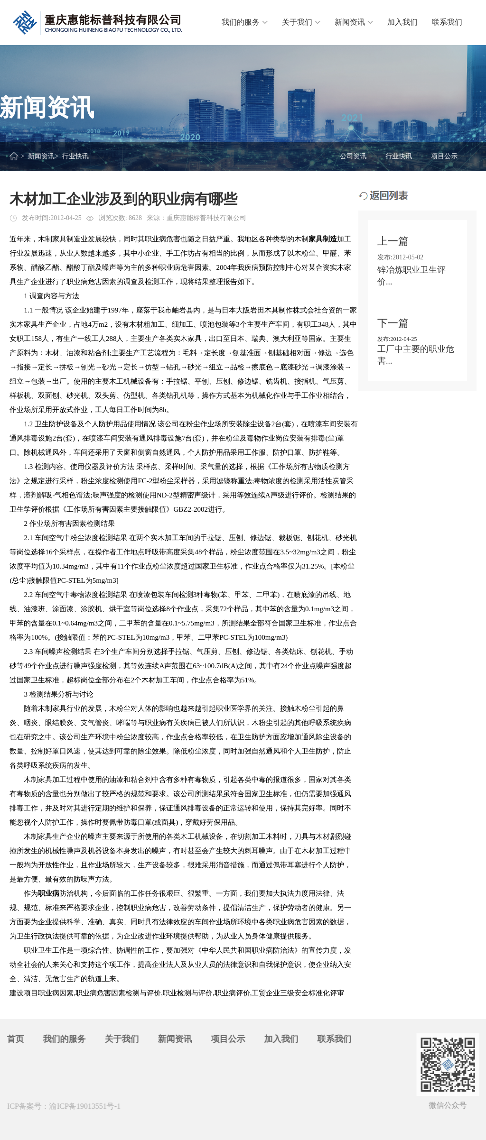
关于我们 (301, 22)
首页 (13, 1039)
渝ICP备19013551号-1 (82, 1106)
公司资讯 (353, 156)
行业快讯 (399, 156)
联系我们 (447, 22)
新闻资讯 (354, 22)
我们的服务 (245, 22)
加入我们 (402, 22)
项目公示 (444, 156)
